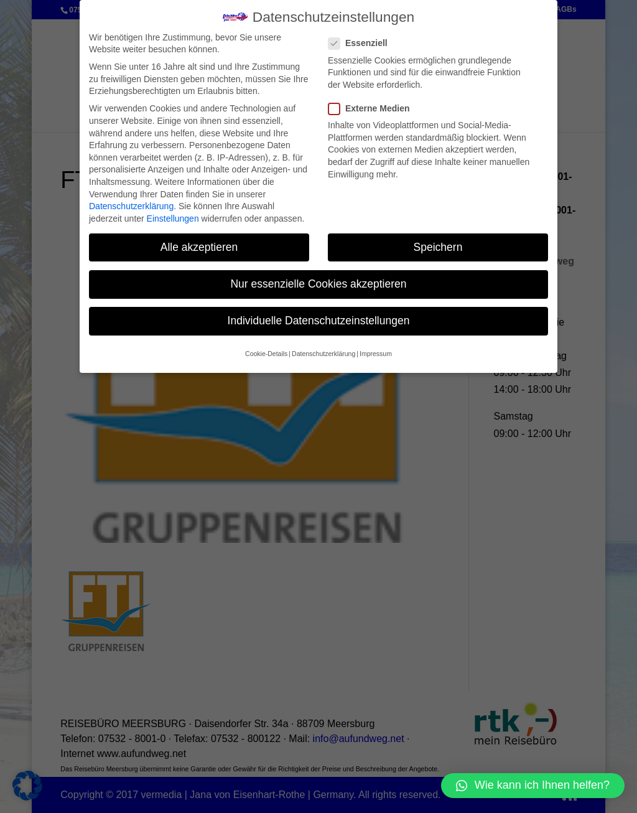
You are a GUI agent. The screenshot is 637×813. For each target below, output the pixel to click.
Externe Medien (374, 109)
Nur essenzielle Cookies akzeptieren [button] (318, 283)
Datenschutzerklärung (131, 206)
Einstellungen (173, 218)
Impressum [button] (376, 353)
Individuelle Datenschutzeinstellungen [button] (319, 320)
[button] (533, 785)
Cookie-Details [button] (266, 353)
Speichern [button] (438, 246)
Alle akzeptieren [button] (199, 246)
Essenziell (363, 43)
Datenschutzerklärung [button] (323, 353)
